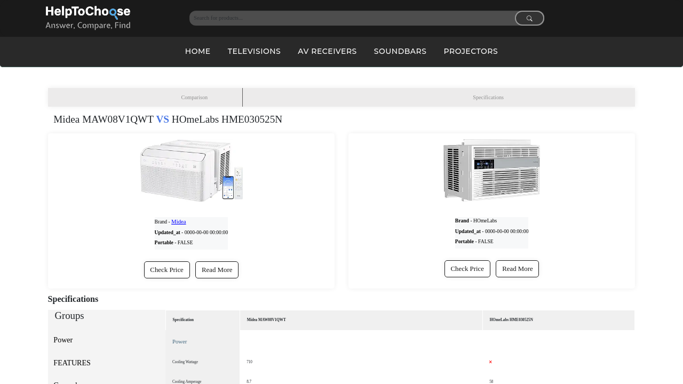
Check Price (167, 270)
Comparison (194, 98)
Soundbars (400, 51)
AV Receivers (327, 51)
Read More (217, 270)
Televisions (254, 51)
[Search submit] (529, 18)
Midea (178, 222)
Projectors (470, 51)
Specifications (488, 98)
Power (63, 339)
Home (198, 51)
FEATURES (72, 362)
